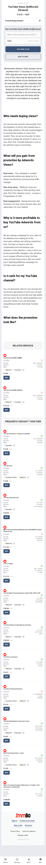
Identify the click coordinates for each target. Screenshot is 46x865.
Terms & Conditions (29, 831)
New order (18, 825)
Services (28, 825)
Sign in (14, 821)
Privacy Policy (15, 831)
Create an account (27, 821)
